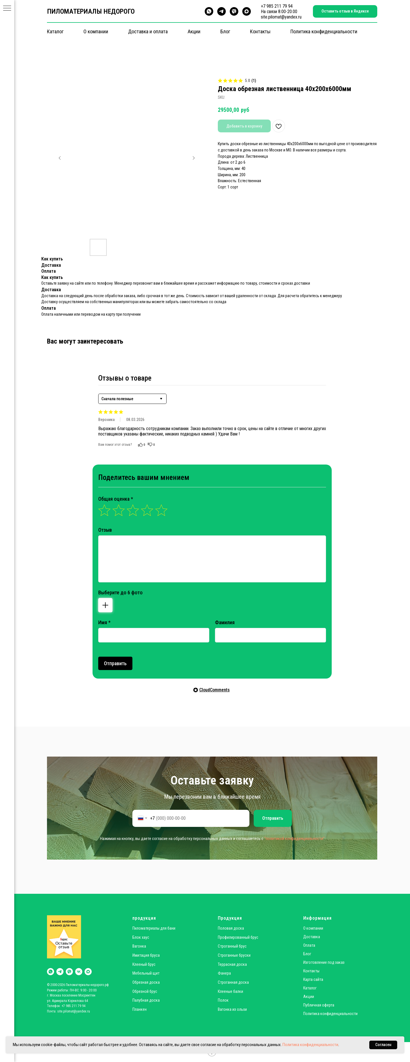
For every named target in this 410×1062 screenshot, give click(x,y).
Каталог (55, 31)
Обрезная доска (146, 982)
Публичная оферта (318, 1005)
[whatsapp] (209, 11)
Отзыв (105, 530)
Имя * (104, 622)
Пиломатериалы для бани (153, 928)
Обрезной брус (144, 991)
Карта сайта (313, 979)
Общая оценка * (115, 499)
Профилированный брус (238, 937)
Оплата (309, 945)
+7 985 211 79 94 (277, 6)
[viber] (234, 11)
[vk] (78, 971)
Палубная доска (146, 1000)
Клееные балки (230, 991)
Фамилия (225, 622)
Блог (225, 31)
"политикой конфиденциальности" (294, 838)
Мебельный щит (145, 973)
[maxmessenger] (246, 11)
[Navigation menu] (7, 8)
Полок (223, 1000)
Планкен (139, 1009)
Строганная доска (233, 982)
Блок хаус (140, 937)
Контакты (260, 31)
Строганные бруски (234, 955)
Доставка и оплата (148, 31)
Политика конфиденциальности (323, 31)
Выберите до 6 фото (120, 592)
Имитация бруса (146, 955)
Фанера (224, 973)
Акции (194, 31)
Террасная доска (232, 964)
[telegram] (221, 11)
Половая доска (231, 928)
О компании (95, 31)
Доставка (311, 936)
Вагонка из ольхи (232, 1009)
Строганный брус (232, 946)
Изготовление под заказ (324, 962)
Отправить (115, 663)
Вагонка (139, 946)
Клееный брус (143, 964)
